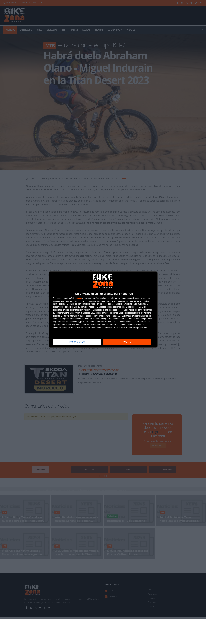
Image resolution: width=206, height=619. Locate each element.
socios (79, 298)
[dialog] (103, 309)
